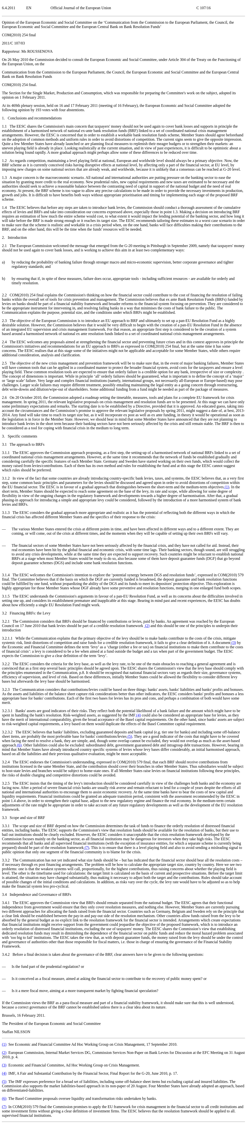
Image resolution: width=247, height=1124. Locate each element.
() (226, 487)
